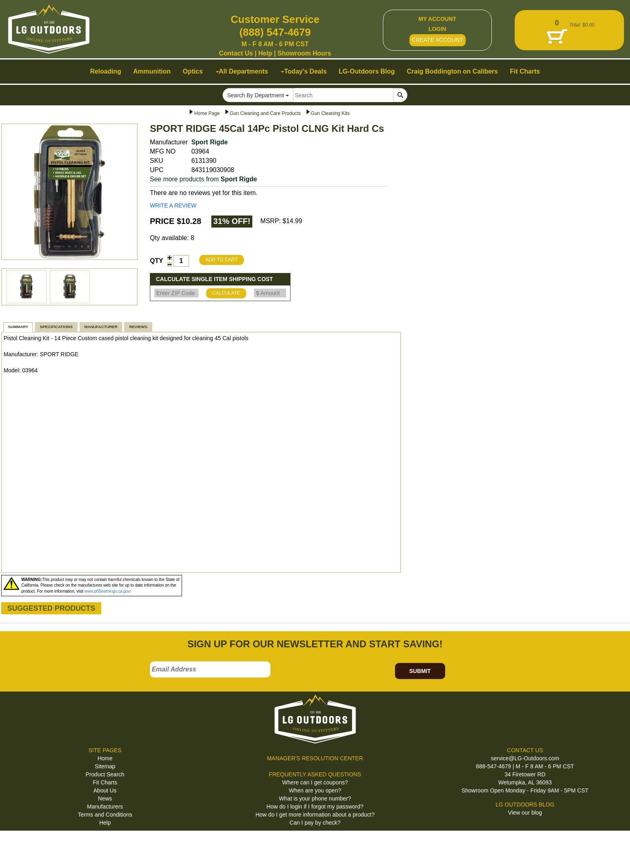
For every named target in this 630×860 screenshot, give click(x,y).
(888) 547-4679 (275, 32)
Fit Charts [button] (525, 71)
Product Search (105, 774)
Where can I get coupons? (315, 782)
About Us (105, 790)
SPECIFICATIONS (56, 326)
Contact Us (236, 53)
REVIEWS (138, 326)
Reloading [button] (105, 71)
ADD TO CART (221, 260)
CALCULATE (226, 293)
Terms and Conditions (105, 814)
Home (105, 758)
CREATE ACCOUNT (437, 40)
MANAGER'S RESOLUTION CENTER (315, 758)
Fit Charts (105, 782)
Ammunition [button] (151, 71)
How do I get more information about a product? (315, 814)
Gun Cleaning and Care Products (265, 113)
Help (265, 53)
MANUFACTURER (101, 326)
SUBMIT (420, 671)
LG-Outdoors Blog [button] (367, 71)
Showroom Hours (304, 53)
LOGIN (437, 29)
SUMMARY (18, 326)
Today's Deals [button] (304, 71)
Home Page (206, 113)
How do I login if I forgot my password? (314, 806)
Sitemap (105, 766)
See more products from (203, 179)
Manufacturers (105, 806)
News (105, 798)
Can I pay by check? (315, 822)
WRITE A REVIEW (173, 205)
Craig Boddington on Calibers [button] (452, 71)
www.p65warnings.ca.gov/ (107, 591)
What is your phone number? (315, 798)
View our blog (525, 812)
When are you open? (315, 790)
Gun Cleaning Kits (330, 113)
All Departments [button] (242, 71)
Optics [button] (193, 71)
